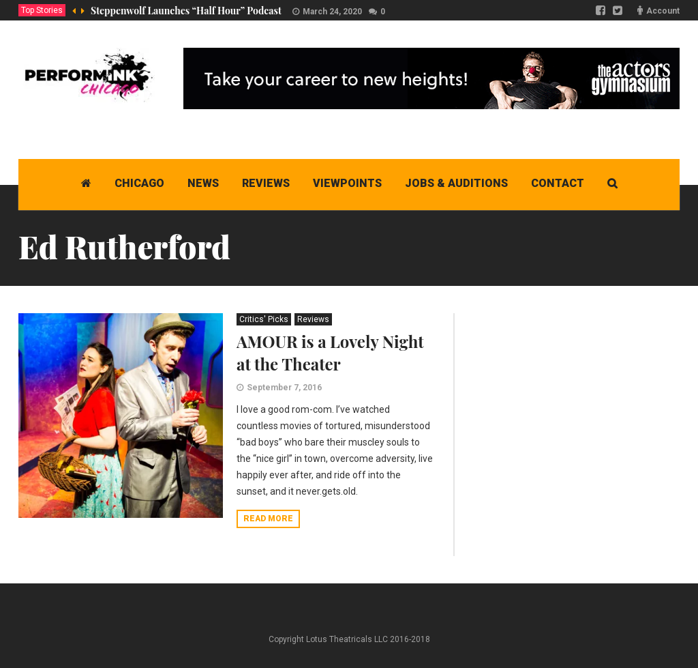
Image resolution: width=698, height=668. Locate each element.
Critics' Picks (263, 319)
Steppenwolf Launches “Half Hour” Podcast (186, 10)
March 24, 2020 (332, 11)
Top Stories (42, 10)
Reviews (313, 319)
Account (663, 11)
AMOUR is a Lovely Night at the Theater (330, 352)
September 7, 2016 (284, 387)
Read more (268, 518)
